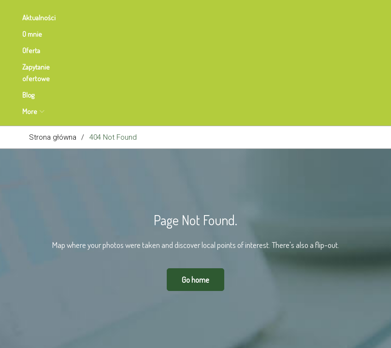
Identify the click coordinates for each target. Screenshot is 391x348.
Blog (244, 17)
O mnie (92, 17)
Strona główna (52, 43)
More (277, 17)
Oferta (132, 17)
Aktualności (45, 17)
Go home (195, 186)
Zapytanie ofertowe (189, 17)
